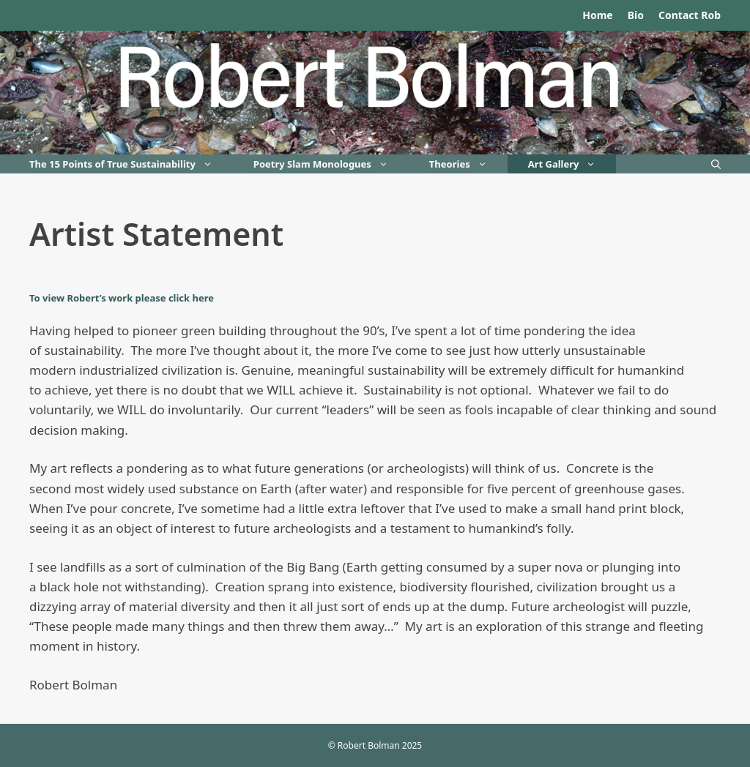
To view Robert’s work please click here (121, 297)
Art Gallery (572, 163)
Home (597, 15)
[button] (214, 163)
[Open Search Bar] (716, 163)
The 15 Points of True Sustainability (131, 163)
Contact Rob (689, 15)
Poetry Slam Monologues (331, 163)
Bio (636, 15)
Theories (468, 163)
